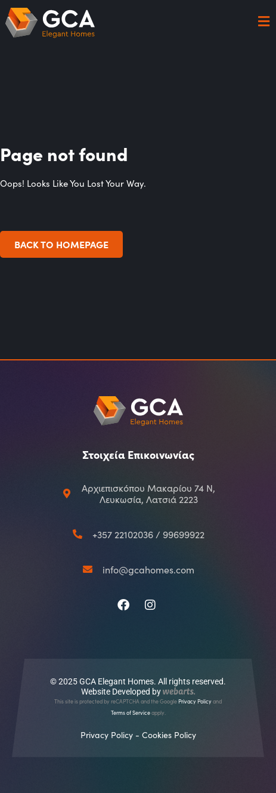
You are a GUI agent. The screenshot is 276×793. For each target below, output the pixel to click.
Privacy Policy (195, 701)
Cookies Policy (169, 734)
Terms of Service (130, 712)
